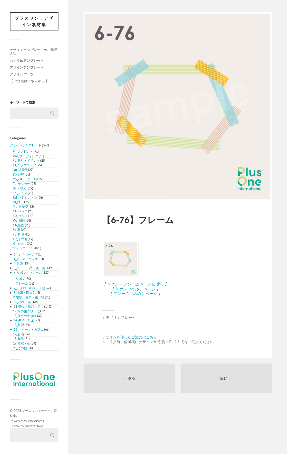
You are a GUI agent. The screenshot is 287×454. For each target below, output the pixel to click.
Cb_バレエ (20, 211)
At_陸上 (18, 202)
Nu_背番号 (20, 170)
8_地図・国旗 (23, 293)
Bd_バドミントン (25, 197)
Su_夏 (16, 230)
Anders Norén (35, 426)
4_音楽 (18, 263)
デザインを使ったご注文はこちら (129, 337)
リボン (20, 279)
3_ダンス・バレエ (25, 259)
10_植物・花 (22, 302)
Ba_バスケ (20, 188)
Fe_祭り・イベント (26, 160)
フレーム (22, 283)
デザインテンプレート (27, 67)
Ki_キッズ (19, 243)
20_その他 (20, 348)
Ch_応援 (18, 225)
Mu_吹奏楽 (20, 206)
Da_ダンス (20, 216)
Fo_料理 (18, 234)
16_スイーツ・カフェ (29, 329)
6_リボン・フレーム (28, 273)
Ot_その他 (20, 239)
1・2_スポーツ (24, 254)
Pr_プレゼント (23, 151)
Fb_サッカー (21, 184)
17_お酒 (18, 334)
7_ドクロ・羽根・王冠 (29, 288)
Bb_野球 (18, 174)
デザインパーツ (22, 74)
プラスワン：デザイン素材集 (34, 21)
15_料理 (18, 325)
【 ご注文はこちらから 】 (29, 81)
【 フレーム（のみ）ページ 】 (135, 293)
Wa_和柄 (19, 220)
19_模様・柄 (21, 343)
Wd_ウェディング (25, 156)
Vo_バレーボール (25, 179)
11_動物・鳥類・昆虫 (29, 306)
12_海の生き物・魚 (26, 311)
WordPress (36, 421)
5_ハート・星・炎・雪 (29, 268)
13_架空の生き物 (25, 316)
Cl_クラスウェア (24, 165)
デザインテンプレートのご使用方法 (33, 52)
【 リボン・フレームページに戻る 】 (135, 284)
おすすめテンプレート (27, 60)
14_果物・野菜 (24, 320)
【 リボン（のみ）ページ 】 (135, 288)
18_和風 (18, 339)
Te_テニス (20, 193)
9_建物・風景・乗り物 (28, 297)
